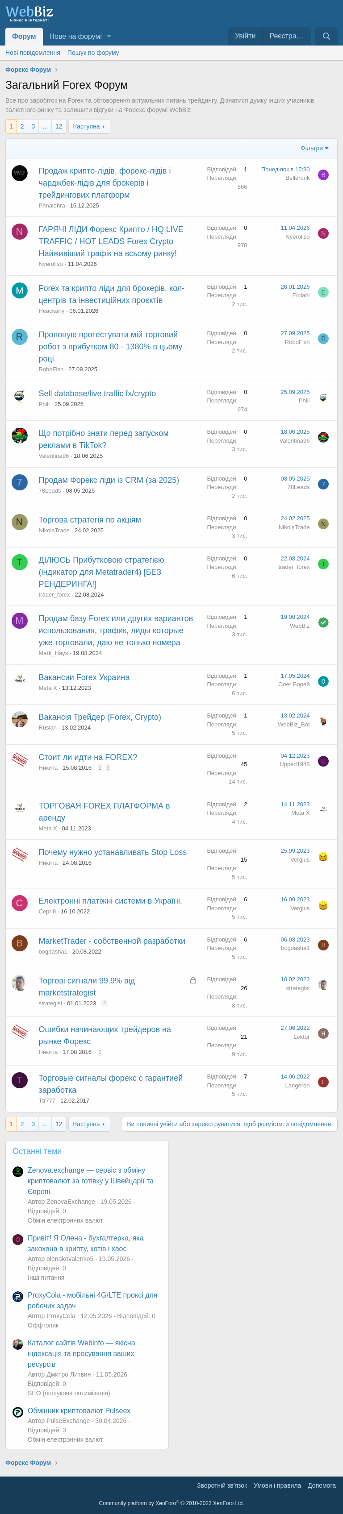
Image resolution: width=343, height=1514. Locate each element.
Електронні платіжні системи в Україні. (110, 900)
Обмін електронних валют (65, 1220)
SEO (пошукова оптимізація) (69, 1393)
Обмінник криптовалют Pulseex (79, 1410)
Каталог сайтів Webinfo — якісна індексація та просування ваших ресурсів (81, 1353)
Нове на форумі (76, 36)
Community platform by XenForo (171, 1503)
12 (59, 126)
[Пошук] (326, 36)
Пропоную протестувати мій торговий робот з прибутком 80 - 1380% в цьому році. (111, 346)
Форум (24, 36)
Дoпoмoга (322, 1485)
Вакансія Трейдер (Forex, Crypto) (100, 717)
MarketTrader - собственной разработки (112, 941)
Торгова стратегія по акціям (90, 519)
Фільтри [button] (312, 148)
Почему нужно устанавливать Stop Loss (113, 852)
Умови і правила (277, 1485)
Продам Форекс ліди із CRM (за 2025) (109, 480)
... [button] (45, 126)
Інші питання (46, 1277)
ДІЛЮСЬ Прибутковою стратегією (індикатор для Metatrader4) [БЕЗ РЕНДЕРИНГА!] (101, 572)
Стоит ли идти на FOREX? (88, 757)
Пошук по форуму (93, 52)
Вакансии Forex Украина (84, 677)
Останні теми (37, 1151)
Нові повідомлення (32, 52)
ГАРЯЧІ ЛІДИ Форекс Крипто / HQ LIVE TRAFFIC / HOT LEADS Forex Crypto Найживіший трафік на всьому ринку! (111, 241)
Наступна (86, 126)
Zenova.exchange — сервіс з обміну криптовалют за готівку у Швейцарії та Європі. (91, 1180)
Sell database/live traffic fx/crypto (97, 393)
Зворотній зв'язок (222, 1485)
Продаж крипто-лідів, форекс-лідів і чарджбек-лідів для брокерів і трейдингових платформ (105, 182)
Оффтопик (43, 1325)
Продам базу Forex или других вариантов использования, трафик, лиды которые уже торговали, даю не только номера (116, 630)
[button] (109, 37)
